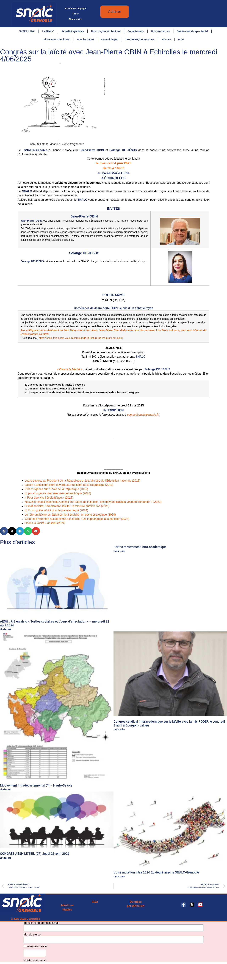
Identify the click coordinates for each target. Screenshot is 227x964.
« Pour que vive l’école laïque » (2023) (49, 497)
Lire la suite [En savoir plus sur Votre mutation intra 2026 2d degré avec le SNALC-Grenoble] (119, 877)
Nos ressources (160, 31)
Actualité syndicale (72, 31)
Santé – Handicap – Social (192, 31)
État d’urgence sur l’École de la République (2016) (56, 489)
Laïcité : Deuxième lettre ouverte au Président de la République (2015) (69, 485)
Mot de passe (32, 935)
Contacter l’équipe (75, 8)
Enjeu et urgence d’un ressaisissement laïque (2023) (58, 493)
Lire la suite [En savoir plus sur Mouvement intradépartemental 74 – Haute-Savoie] (5, 790)
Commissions (136, 31)
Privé (181, 39)
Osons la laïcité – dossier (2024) (45, 523)
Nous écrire (75, 19)
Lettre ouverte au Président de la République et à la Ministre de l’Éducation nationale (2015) (82, 480)
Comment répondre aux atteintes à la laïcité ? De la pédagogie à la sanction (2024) (77, 519)
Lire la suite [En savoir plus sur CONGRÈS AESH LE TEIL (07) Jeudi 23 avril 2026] (5, 858)
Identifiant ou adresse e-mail (41, 923)
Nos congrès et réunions (105, 31)
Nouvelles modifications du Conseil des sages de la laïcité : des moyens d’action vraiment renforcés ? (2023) (93, 502)
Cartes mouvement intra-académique (140, 547)
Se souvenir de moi (35, 946)
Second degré (109, 39)
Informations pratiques (56, 39)
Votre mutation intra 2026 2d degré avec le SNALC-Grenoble (156, 873)
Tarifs (75, 13)
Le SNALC (48, 31)
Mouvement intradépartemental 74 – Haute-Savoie (36, 786)
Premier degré (85, 39)
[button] (4, 531)
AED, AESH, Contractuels (140, 39)
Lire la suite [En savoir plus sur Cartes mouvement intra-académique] (119, 551)
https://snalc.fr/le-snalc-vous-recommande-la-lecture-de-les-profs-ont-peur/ (81, 338)
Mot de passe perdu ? (35, 960)
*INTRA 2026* (27, 31)
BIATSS (166, 39)
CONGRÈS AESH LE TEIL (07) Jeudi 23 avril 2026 (34, 854)
